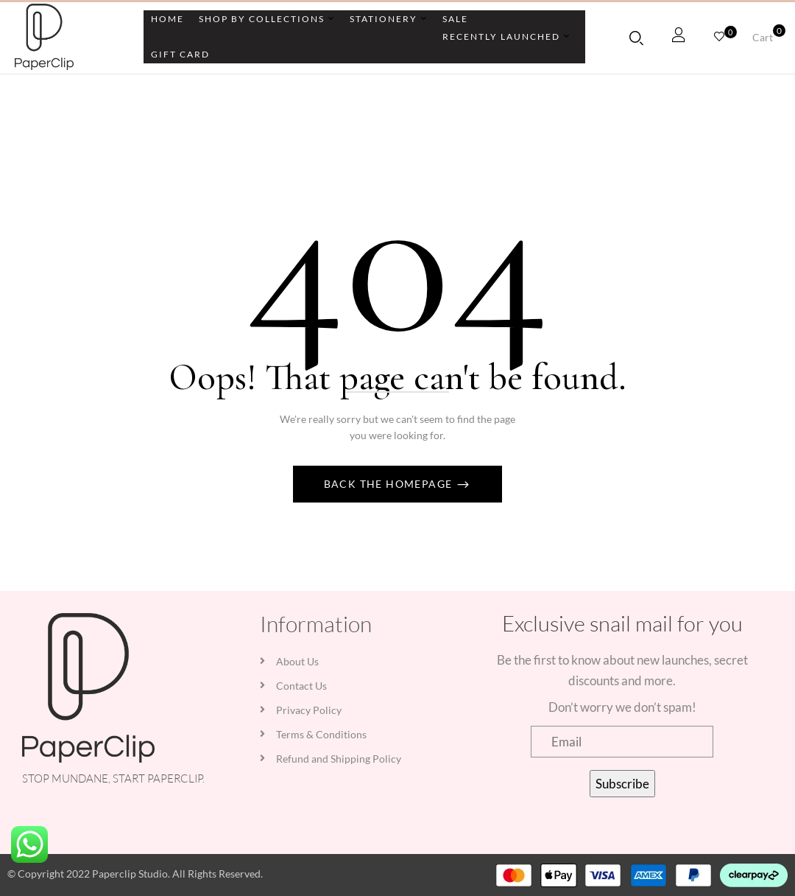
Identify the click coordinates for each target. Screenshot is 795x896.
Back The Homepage (390, 483)
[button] (768, 37)
